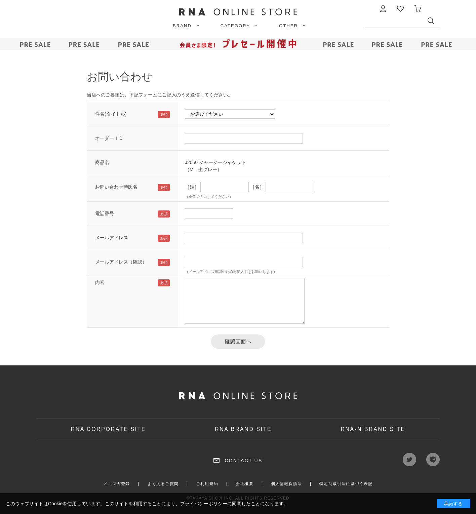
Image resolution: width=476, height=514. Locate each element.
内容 (100, 282)
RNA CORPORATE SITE (108, 429)
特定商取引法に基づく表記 (345, 484)
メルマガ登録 (116, 484)
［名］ (257, 187)
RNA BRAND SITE (243, 429)
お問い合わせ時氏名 (116, 187)
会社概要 (244, 484)
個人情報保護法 (286, 484)
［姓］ (192, 187)
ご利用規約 (207, 484)
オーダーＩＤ (109, 138)
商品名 (102, 162)
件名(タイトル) (110, 114)
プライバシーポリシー (203, 503)
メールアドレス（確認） (121, 262)
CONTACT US (243, 460)
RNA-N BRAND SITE (373, 429)
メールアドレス (111, 237)
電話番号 (104, 213)
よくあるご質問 (163, 484)
